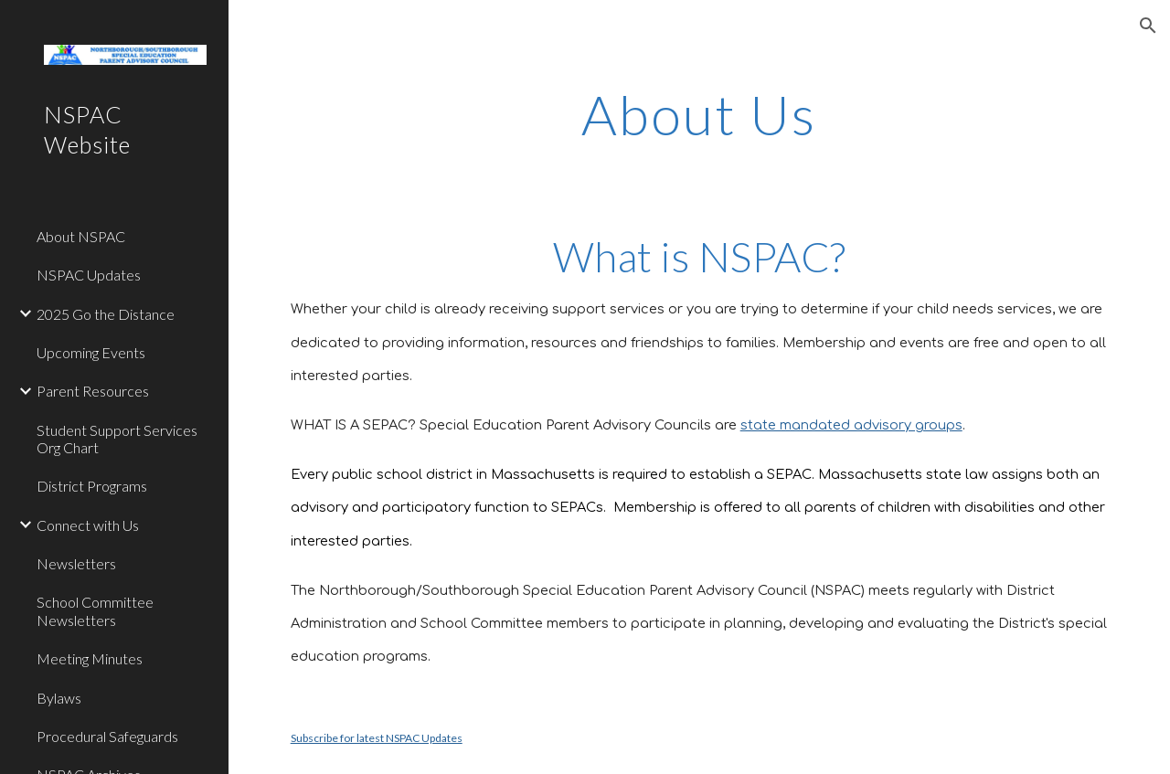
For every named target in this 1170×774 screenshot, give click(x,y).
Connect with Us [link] (88, 525)
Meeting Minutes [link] (90, 658)
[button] (1148, 26)
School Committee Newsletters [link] (95, 610)
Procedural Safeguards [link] (107, 736)
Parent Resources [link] (93, 390)
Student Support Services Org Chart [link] (117, 438)
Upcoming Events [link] (91, 352)
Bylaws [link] (59, 697)
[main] (699, 114)
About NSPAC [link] (81, 236)
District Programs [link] (92, 485)
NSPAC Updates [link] (89, 274)
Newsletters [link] (76, 563)
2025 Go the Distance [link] (106, 314)
